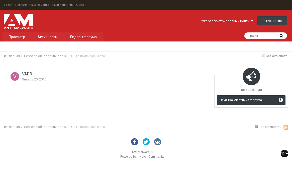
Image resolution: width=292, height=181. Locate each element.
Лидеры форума (83, 37)
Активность (47, 37)
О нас (80, 5)
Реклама (21, 5)
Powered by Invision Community (142, 156)
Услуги (8, 5)
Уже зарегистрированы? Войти (227, 21)
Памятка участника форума (241, 100)
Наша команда (39, 5)
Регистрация (272, 21)
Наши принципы (62, 5)
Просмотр (17, 37)
